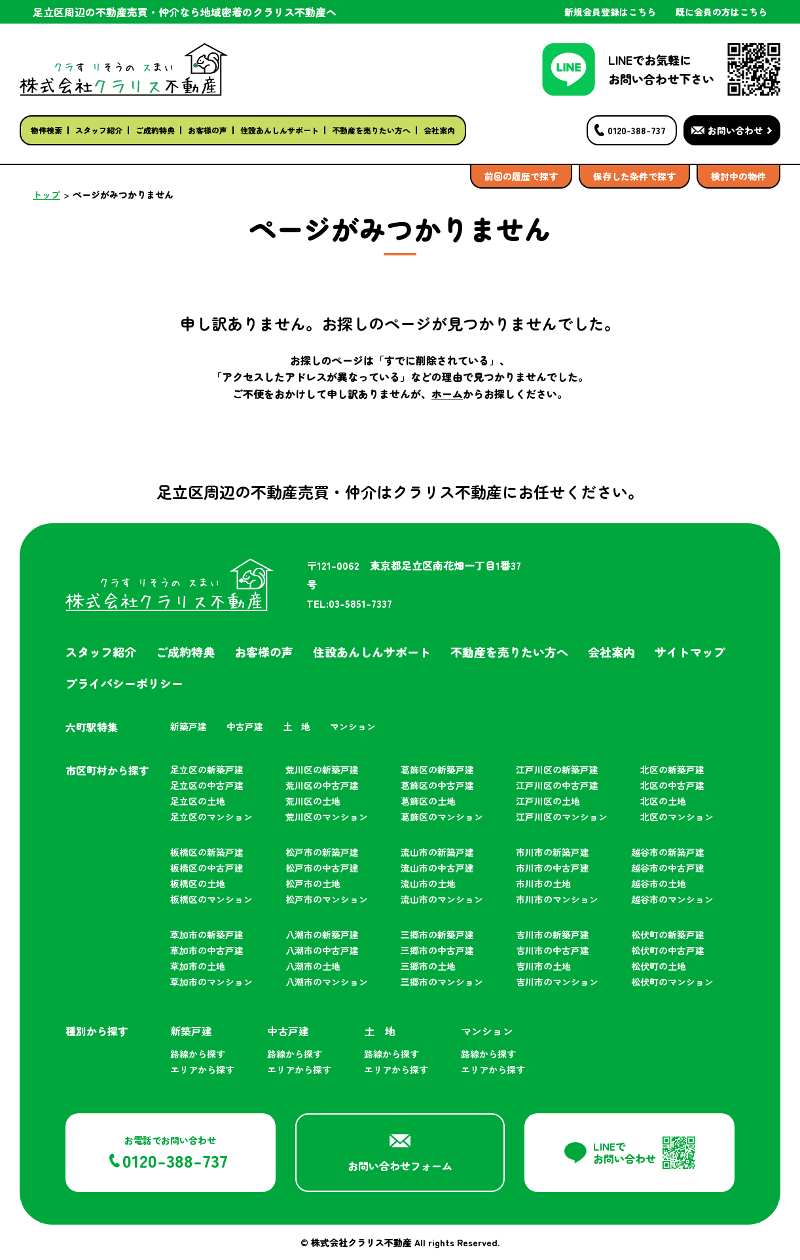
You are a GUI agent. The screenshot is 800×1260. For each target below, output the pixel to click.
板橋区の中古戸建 (207, 867)
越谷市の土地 (658, 883)
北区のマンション (677, 816)
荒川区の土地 (312, 800)
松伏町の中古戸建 (667, 950)
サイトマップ (690, 651)
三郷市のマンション (442, 981)
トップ (46, 194)
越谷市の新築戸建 (667, 852)
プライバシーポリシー (124, 683)
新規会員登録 (610, 11)
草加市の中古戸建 (207, 950)
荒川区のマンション (326, 816)
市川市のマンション (557, 899)
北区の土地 (663, 800)
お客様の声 (207, 130)
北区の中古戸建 (672, 785)
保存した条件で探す (634, 176)
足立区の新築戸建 (207, 769)
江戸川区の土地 (548, 800)
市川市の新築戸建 (552, 852)
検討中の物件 (738, 176)
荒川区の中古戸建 (322, 785)
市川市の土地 (543, 883)
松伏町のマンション (672, 981)
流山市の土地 (428, 883)
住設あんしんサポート (279, 130)
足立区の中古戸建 (207, 785)
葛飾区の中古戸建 (437, 785)
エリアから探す (202, 1069)
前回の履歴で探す (521, 176)
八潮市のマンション (326, 981)
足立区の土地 (197, 800)
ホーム (447, 393)
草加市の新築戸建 (207, 934)
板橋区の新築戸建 (207, 852)
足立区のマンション (211, 816)
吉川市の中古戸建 (552, 950)
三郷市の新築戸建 (437, 934)
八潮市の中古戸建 (322, 950)
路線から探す (197, 1053)
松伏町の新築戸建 (667, 934)
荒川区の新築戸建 (322, 769)
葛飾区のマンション (442, 816)
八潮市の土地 (312, 966)
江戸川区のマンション (562, 816)
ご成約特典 (155, 130)
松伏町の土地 (658, 966)
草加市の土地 (197, 966)
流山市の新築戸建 (437, 852)
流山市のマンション (442, 899)
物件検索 (46, 130)
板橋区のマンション (211, 899)
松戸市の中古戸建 (322, 867)
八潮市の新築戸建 (322, 934)
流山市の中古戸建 (437, 867)
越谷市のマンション (672, 899)
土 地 (296, 726)
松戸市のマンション (326, 899)
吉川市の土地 (543, 966)
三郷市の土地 (428, 966)
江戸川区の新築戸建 (557, 769)
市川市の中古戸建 (552, 867)
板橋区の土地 (197, 883)
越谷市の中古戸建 (667, 867)
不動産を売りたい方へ (371, 130)
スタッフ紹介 (98, 130)
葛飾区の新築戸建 (437, 769)
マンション (353, 726)
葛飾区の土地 (428, 800)
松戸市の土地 (312, 883)
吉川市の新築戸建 (552, 934)
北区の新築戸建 (672, 769)
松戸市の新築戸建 (322, 852)
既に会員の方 (721, 11)
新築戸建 (188, 726)
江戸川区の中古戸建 (557, 785)
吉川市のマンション (557, 981)
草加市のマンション (211, 981)
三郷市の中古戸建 (437, 950)
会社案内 (439, 130)
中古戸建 (245, 726)
